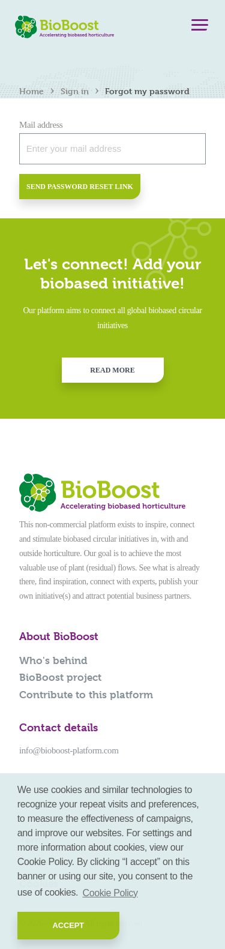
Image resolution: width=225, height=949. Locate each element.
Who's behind (53, 660)
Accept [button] (68, 925)
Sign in (75, 91)
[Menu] (200, 27)
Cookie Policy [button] (110, 893)
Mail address (41, 125)
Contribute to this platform (86, 695)
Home (31, 91)
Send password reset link (79, 186)
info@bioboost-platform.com (68, 750)
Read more (112, 370)
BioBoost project (60, 677)
